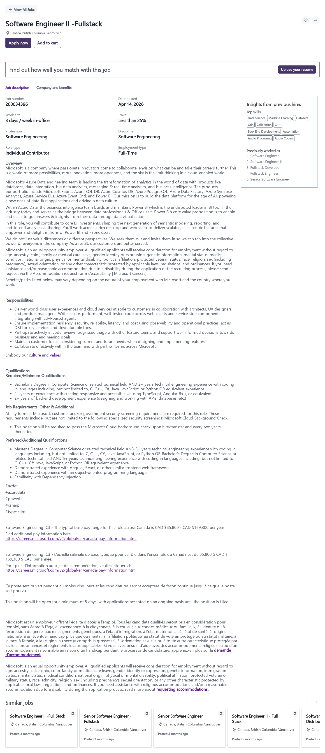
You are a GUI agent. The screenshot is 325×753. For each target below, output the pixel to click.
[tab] (19, 87)
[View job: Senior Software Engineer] (189, 728)
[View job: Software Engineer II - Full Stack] (264, 728)
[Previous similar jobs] (307, 702)
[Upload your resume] (297, 69)
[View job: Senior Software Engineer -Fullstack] (115, 728)
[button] (315, 20)
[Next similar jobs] (316, 702)
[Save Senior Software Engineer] (221, 714)
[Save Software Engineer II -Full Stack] (73, 714)
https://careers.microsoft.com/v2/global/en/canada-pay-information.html (71, 538)
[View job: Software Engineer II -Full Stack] (41, 728)
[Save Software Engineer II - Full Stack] (295, 714)
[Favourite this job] (306, 20)
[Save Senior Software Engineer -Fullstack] (147, 714)
